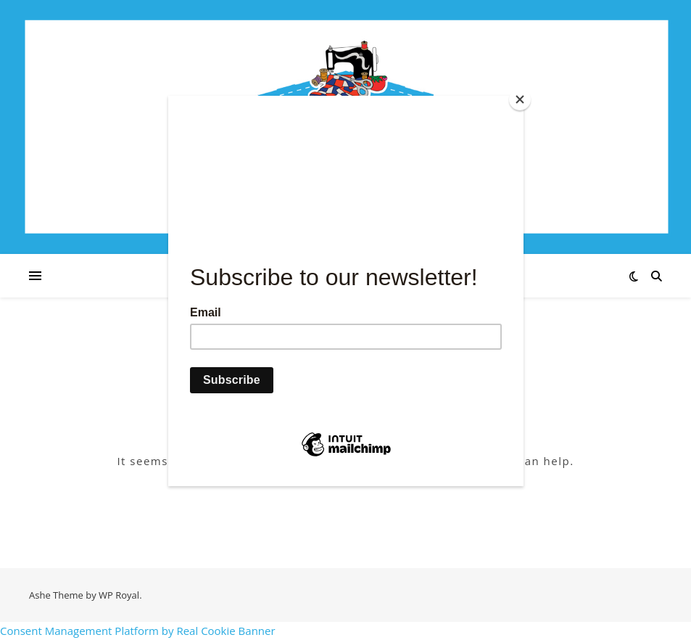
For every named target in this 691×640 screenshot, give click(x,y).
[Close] (520, 99)
